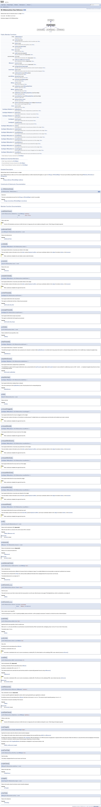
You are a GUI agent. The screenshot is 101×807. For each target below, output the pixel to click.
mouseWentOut (18, 138)
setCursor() (6, 270)
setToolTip (17, 79)
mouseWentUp (18, 135)
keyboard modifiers (32, 252)
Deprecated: (3, 535)
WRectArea (85, 174)
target (26, 66)
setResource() (7, 554)
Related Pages (10, 4)
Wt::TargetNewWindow (15, 741)
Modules (16, 4)
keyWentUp (17, 115)
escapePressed (18, 122)
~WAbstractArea (18, 36)
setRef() (5, 533)
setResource (17, 59)
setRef (16, 53)
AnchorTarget (22, 66)
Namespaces (22, 5)
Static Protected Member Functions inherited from (14, 165)
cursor (23, 99)
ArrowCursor (38, 102)
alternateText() (7, 579)
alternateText (17, 76)
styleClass (29, 86)
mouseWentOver (18, 142)
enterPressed (17, 119)
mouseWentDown (18, 132)
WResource (22, 59)
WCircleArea (90, 174)
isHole (16, 43)
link (25, 46)
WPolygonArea (4, 176)
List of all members (98, 8)
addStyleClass (18, 92)
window (61, 252)
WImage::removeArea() (9, 200)
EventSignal (5, 109)
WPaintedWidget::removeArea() (20, 200)
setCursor (17, 99)
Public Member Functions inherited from (12, 155)
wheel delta (24, 512)
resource (27, 59)
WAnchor (19, 646)
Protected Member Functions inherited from (13, 163)
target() (15, 744)
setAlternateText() (8, 238)
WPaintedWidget (56, 174)
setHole (16, 40)
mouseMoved (17, 145)
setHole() (6, 336)
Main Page (3, 4)
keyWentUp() (12, 372)
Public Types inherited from (9, 161)
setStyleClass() (7, 772)
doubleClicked (18, 129)
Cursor (20, 99)
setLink (16, 46)
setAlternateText (18, 72)
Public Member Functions (90, 8)
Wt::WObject (21, 155)
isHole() (5, 632)
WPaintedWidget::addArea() (17, 179)
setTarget (17, 66)
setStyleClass (17, 86)
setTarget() (6, 787)
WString (26, 72)
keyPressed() (6, 304)
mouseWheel (17, 152)
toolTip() (17, 573)
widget (53, 252)
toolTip (16, 82)
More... (23, 13)
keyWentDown (18, 109)
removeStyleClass (18, 96)
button (23, 252)
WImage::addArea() (7, 179)
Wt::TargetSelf (27, 737)
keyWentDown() (41, 349)
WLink (22, 46)
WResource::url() (11, 533)
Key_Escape (12, 321)
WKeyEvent (10, 109)
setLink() (6, 404)
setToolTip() (6, 802)
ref (26, 53)
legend (51, 31)
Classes (29, 5)
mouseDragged (18, 148)
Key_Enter (12, 304)
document (68, 252)
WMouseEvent (10, 125)
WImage (50, 174)
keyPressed (17, 112)
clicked (16, 125)
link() (7, 537)
